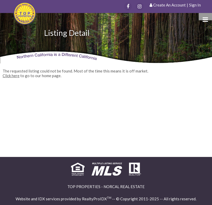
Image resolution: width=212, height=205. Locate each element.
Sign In (195, 5)
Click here (11, 75)
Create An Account (169, 5)
